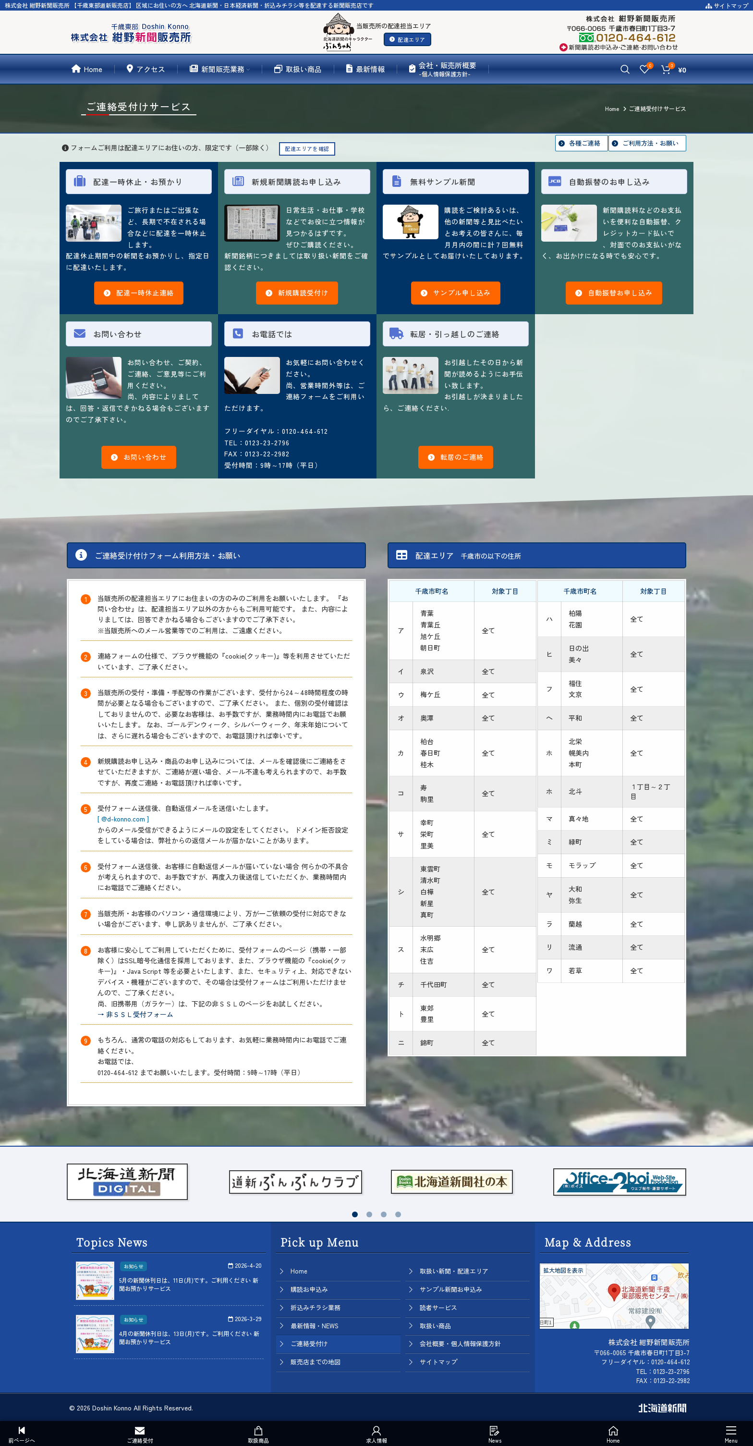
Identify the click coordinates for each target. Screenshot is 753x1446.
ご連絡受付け (309, 1343)
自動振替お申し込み (614, 292)
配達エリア (407, 39)
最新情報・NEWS (315, 1325)
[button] (355, 1214)
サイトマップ (726, 5)
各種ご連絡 (584, 142)
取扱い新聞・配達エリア (454, 1270)
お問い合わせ (139, 457)
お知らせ (133, 1266)
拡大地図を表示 (563, 1270)
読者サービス (438, 1307)
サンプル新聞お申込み (451, 1289)
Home (299, 1270)
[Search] (625, 69)
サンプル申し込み (456, 292)
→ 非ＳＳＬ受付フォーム (135, 1014)
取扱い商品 (435, 1325)
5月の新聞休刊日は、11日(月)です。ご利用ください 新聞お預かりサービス (188, 1284)
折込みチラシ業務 (315, 1307)
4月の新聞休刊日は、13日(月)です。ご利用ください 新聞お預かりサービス (189, 1337)
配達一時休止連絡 (139, 292)
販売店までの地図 (315, 1361)
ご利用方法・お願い (650, 142)
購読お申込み (309, 1289)
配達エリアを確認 (307, 148)
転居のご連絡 (456, 457)
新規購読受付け (297, 292)
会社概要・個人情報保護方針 (460, 1343)
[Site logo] (133, 31)
